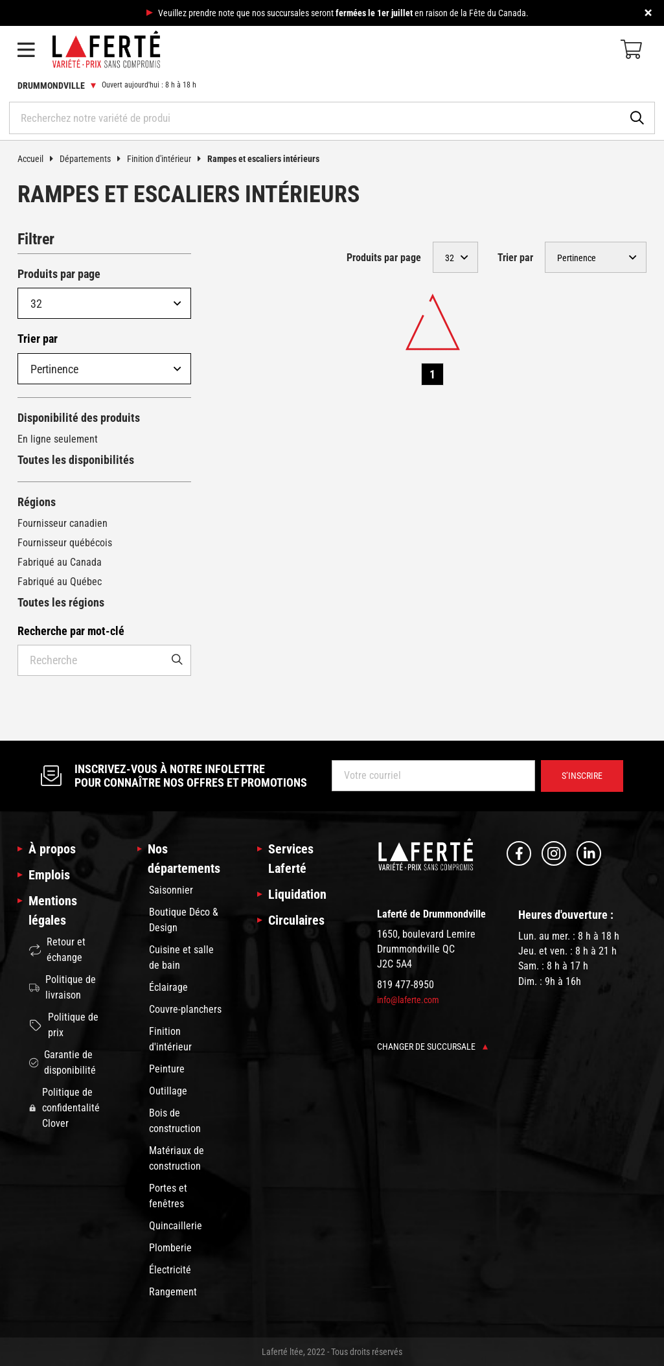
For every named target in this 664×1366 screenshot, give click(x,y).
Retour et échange (57, 950)
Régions (36, 502)
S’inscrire (582, 775)
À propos (52, 849)
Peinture (167, 1069)
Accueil (38, 159)
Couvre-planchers (185, 1009)
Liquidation (297, 894)
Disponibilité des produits (78, 417)
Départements (93, 159)
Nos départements (184, 858)
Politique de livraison (62, 987)
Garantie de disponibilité (62, 1062)
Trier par (37, 338)
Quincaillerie (175, 1226)
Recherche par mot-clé (70, 631)
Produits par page (58, 274)
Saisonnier (171, 890)
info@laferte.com (408, 1000)
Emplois (49, 875)
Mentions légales (53, 910)
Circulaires (296, 920)
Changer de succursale (432, 1046)
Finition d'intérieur (167, 159)
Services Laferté (291, 858)
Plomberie (170, 1248)
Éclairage (168, 987)
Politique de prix (63, 1025)
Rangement (173, 1292)
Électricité (170, 1270)
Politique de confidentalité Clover (64, 1107)
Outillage (168, 1091)
